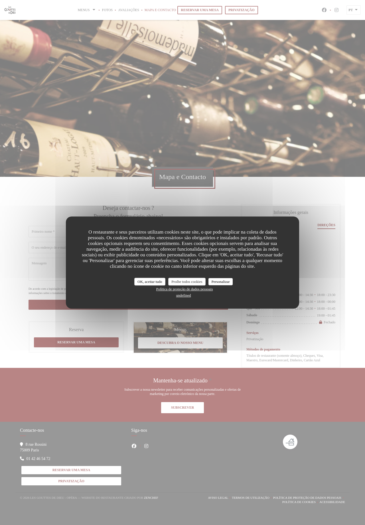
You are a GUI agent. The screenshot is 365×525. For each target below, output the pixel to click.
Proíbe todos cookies (186, 281)
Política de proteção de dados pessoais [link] (184, 289)
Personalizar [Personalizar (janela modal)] (220, 281)
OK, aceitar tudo (149, 281)
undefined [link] (183, 295)
